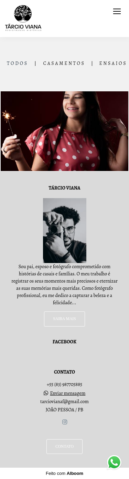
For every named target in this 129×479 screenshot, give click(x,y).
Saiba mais (64, 319)
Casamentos (64, 63)
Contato (64, 446)
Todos (17, 63)
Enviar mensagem (68, 393)
